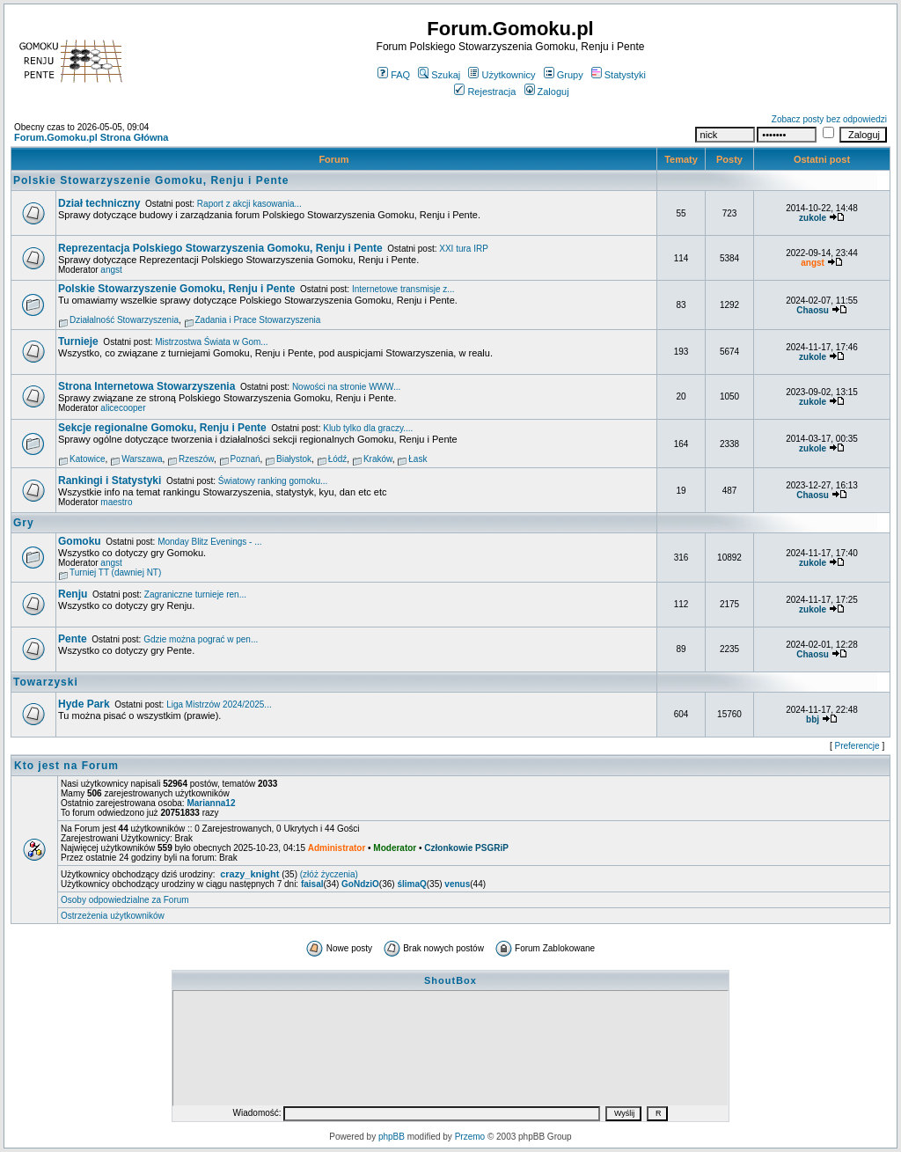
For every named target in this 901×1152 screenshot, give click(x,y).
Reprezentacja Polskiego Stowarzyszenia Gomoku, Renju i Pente (220, 248)
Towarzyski (45, 682)
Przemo (470, 1136)
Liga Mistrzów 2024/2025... (219, 704)
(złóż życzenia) (329, 874)
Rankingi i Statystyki (109, 480)
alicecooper (122, 408)
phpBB (391, 1136)
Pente (72, 639)
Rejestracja (485, 91)
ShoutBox (450, 980)
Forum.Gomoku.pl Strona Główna (91, 137)
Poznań (245, 459)
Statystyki (618, 75)
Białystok (293, 459)
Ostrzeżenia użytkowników (113, 916)
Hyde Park (84, 704)
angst (110, 270)
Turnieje (78, 341)
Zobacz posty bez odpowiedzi (829, 119)
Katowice (88, 459)
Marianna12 (211, 803)
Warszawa (141, 459)
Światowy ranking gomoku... (273, 481)
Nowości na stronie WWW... (346, 387)
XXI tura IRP (463, 248)
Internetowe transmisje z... (403, 289)
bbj (812, 719)
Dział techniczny (99, 203)
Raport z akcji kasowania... (249, 204)
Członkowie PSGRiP (466, 848)
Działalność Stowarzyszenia (124, 320)
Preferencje (857, 746)
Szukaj (439, 75)
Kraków (377, 459)
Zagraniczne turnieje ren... (195, 594)
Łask (417, 459)
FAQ (393, 75)
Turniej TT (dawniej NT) (115, 572)
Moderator (394, 848)
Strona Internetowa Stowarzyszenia (146, 386)
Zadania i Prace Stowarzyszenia (258, 320)
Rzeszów (196, 459)
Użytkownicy (501, 75)
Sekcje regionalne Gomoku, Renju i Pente (162, 428)
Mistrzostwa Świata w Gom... (211, 342)
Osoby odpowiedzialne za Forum (125, 900)
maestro (116, 502)
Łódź (338, 459)
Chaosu (812, 310)
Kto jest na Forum (66, 765)
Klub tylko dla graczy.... (368, 428)
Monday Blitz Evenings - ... (209, 542)
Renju (72, 594)
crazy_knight (249, 874)
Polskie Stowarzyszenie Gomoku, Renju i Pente (151, 180)
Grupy (563, 75)
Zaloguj (546, 91)
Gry (23, 523)
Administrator (337, 848)
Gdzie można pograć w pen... (200, 639)
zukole (812, 218)
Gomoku (79, 541)
